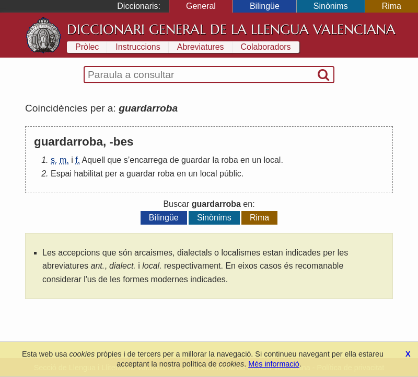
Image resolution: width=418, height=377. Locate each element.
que (115, 160)
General (201, 6)
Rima (391, 6)
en (245, 160)
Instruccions (137, 46)
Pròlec (87, 46)
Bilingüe (265, 6)
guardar (195, 160)
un (256, 160)
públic (230, 173)
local (272, 160)
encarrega (148, 160)
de (174, 160)
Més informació (273, 364)
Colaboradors (266, 46)
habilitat (88, 173)
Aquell (93, 160)
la (216, 160)
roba (230, 160)
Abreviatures (200, 46)
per (111, 173)
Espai (61, 173)
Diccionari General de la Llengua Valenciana (231, 29)
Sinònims (331, 6)
